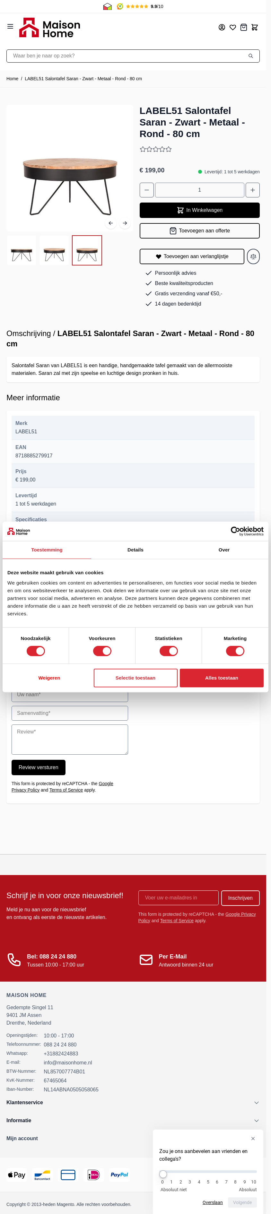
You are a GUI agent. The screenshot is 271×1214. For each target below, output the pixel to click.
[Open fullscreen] (69, 168)
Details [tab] (135, 549)
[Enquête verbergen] (253, 1138)
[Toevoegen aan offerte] (200, 230)
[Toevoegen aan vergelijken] (253, 256)
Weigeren (49, 678)
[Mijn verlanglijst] (233, 27)
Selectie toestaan (135, 678)
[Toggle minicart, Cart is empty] (254, 27)
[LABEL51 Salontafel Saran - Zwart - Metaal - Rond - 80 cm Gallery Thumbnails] (54, 250)
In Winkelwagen (200, 210)
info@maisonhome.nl (68, 1062)
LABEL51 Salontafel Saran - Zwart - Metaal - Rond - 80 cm (83, 78)
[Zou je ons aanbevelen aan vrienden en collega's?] (208, 1171)
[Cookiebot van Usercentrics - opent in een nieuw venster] (235, 531)
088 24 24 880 (60, 1044)
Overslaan (213, 1202)
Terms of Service (66, 790)
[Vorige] (111, 223)
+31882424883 (61, 1053)
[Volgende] (125, 223)
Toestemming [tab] (47, 549)
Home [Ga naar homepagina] (12, 78)
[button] (133, 1139)
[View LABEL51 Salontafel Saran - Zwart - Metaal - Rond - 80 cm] (21, 250)
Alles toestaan (221, 678)
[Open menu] (10, 26)
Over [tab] (224, 549)
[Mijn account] (222, 27)
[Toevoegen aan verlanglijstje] (192, 256)
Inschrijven (240, 898)
